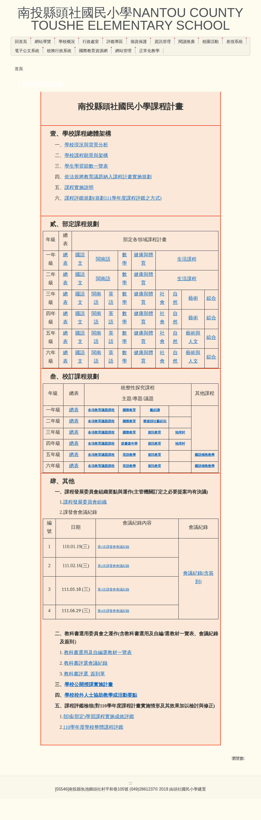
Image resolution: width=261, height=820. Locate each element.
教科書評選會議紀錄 (86, 672)
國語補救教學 (205, 464)
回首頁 (32, 41)
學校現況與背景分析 (86, 153)
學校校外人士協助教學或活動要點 (100, 704)
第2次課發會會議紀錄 (113, 575)
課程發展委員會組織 (85, 511)
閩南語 (103, 268)
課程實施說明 (79, 196)
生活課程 (187, 268)
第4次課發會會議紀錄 (113, 620)
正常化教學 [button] (173, 51)
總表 (74, 418)
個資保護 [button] (149, 41)
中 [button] (232, 96)
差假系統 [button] (23, 51)
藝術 (193, 307)
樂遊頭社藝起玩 (154, 430)
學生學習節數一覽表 (86, 175)
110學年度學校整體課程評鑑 (93, 736)
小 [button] (222, 96)
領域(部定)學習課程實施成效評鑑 (98, 725)
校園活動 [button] (221, 41)
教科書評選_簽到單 (84, 682)
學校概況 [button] (78, 41)
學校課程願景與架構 (86, 164)
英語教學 (129, 464)
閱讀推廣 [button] (197, 41)
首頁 (19, 69)
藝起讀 (155, 419)
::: (16, 41)
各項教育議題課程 (101, 419)
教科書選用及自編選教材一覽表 (98, 661)
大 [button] (242, 96)
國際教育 (129, 419)
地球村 (180, 441)
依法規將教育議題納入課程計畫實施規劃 (108, 185)
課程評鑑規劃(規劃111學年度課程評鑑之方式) (113, 207)
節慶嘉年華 (129, 452)
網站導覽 (54, 41)
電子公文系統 (51, 51)
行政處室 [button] (102, 41)
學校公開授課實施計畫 (88, 693)
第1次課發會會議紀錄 (113, 556)
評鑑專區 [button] (126, 41)
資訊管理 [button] (173, 41)
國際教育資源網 (117, 51)
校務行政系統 (83, 51)
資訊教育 (154, 441)
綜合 (211, 307)
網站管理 (147, 51)
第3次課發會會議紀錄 (113, 598)
